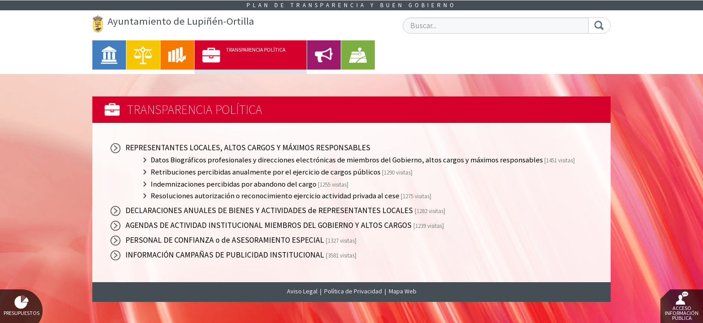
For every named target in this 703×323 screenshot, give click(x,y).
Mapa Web (403, 291)
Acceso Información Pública (682, 306)
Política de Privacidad (353, 291)
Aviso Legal (302, 291)
